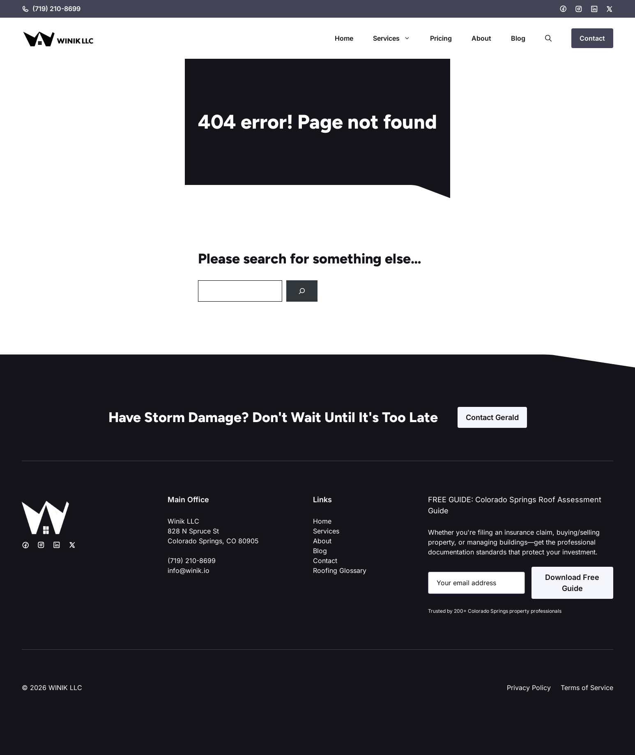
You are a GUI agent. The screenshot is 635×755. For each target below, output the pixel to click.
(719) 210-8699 (56, 9)
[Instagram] (578, 9)
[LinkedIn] (594, 9)
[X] (609, 9)
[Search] (302, 291)
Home (344, 38)
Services (396, 38)
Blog (518, 38)
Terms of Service (587, 687)
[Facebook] (563, 8)
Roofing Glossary (339, 570)
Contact (592, 38)
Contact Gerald (492, 417)
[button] (548, 38)
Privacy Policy (529, 687)
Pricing (441, 38)
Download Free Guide (572, 583)
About (481, 38)
